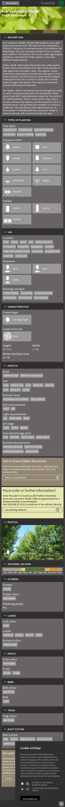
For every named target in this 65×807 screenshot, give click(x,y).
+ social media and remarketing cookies (42, 789)
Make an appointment (16, 477)
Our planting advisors (15, 509)
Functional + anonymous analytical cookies (39, 783)
